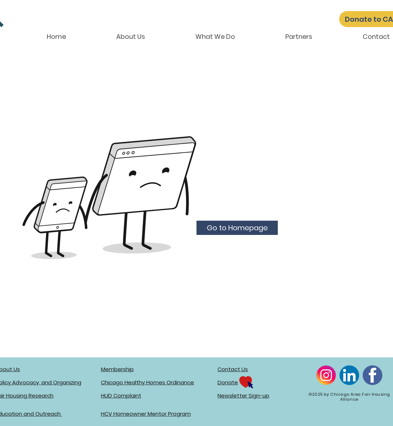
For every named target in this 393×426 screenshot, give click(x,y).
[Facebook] (372, 375)
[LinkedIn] (349, 375)
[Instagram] (326, 375)
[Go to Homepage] (237, 228)
